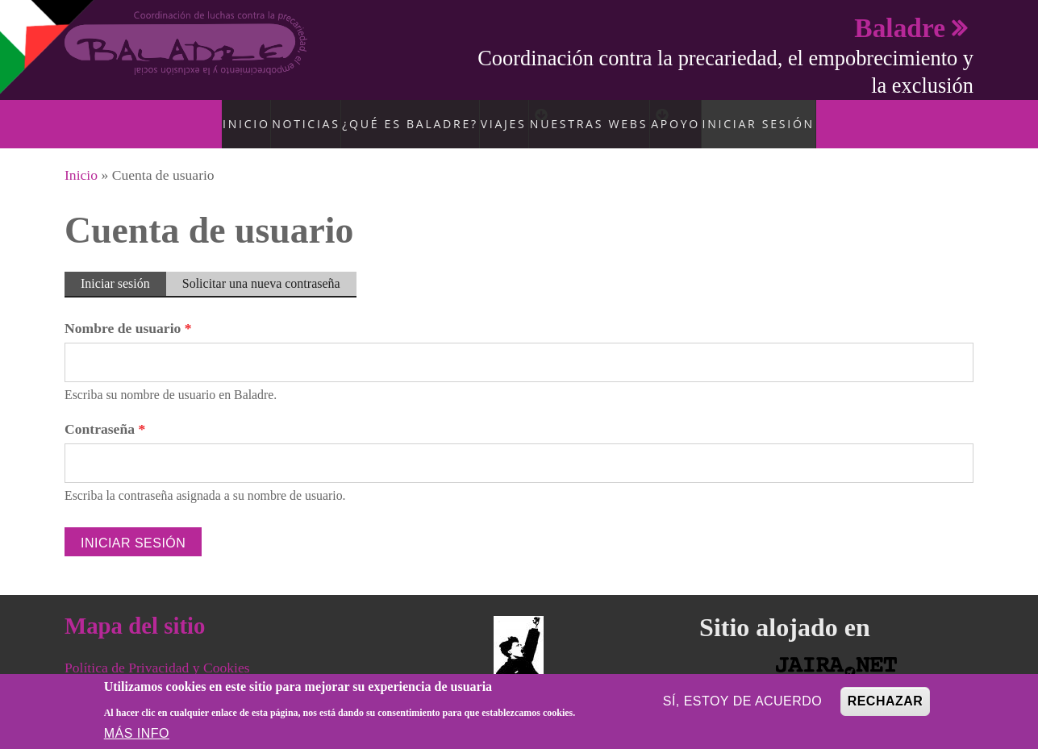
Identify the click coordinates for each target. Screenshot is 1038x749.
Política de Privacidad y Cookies (157, 651)
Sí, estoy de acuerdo (743, 701)
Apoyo (694, 115)
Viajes (488, 115)
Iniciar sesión (774, 115)
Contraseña (105, 413)
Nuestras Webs (592, 115)
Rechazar (885, 701)
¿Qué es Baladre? (397, 115)
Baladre (899, 28)
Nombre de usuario (128, 312)
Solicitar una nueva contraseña (261, 266)
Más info (136, 733)
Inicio (240, 115)
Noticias (302, 115)
